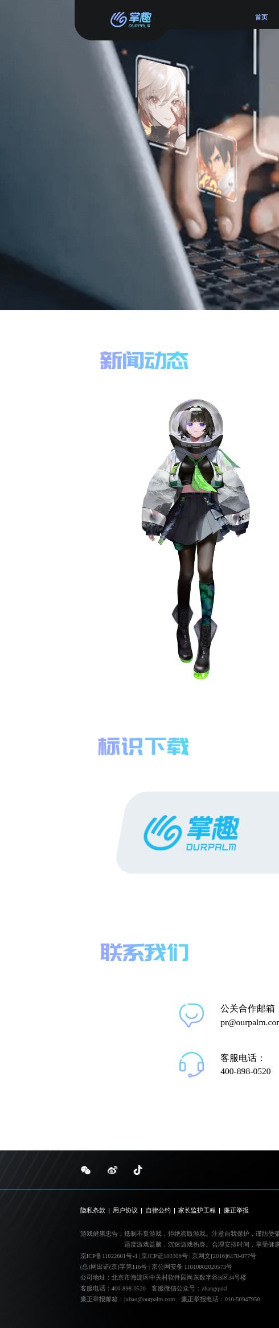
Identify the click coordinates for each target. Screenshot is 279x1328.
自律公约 (158, 1211)
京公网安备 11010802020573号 (192, 1267)
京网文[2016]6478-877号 (224, 1256)
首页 (261, 17)
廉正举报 (236, 1211)
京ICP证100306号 (165, 1256)
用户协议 (125, 1211)
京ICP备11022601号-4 (108, 1256)
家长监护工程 (197, 1211)
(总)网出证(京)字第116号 (113, 1267)
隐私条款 (92, 1211)
